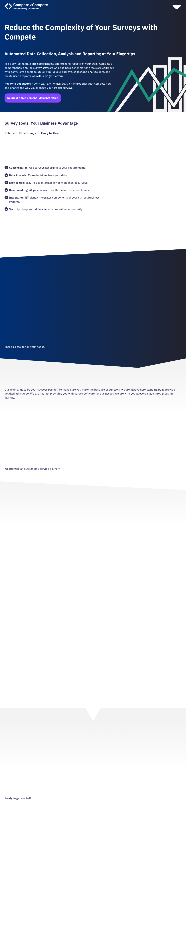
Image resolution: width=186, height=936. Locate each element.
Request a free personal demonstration (32, 98)
